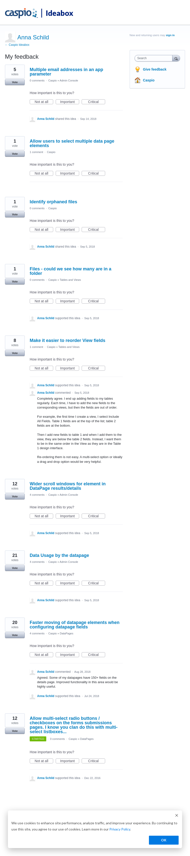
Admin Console (69, 80)
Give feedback (154, 69)
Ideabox (59, 12)
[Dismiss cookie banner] (176, 816)
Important (69, 102)
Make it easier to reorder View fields (67, 340)
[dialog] (95, 829)
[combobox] (154, 58)
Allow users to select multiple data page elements (72, 143)
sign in (170, 35)
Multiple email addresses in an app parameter (66, 72)
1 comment (36, 152)
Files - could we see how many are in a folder (70, 271)
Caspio (52, 80)
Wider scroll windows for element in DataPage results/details (68, 486)
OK (163, 840)
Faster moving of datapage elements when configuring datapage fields (74, 624)
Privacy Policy (119, 829)
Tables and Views (70, 279)
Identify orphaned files (53, 201)
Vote (15, 82)
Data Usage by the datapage (59, 555)
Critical (96, 102)
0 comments (37, 80)
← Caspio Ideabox (17, 45)
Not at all (44, 102)
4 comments (37, 494)
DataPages (66, 633)
